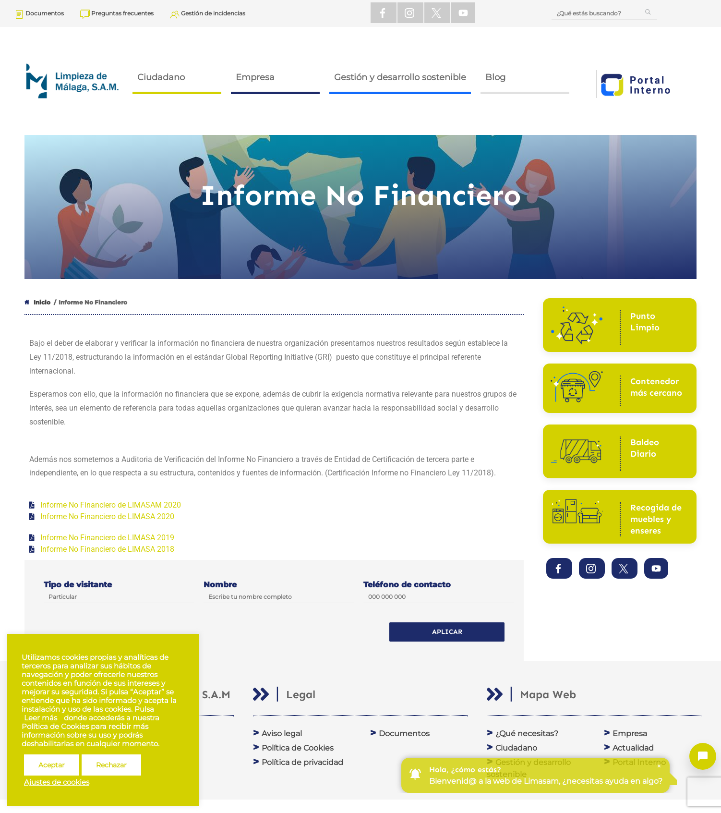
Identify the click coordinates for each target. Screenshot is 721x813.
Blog (495, 77)
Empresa (255, 77)
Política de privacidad (302, 762)
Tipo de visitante (78, 584)
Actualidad (633, 747)
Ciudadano (161, 77)
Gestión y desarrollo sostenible (400, 77)
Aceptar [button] (51, 765)
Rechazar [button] (111, 765)
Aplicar (447, 632)
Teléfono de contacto (407, 584)
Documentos (404, 733)
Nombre (220, 584)
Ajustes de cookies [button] (56, 782)
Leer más (40, 718)
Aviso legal (282, 733)
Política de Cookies (298, 747)
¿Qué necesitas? (526, 733)
